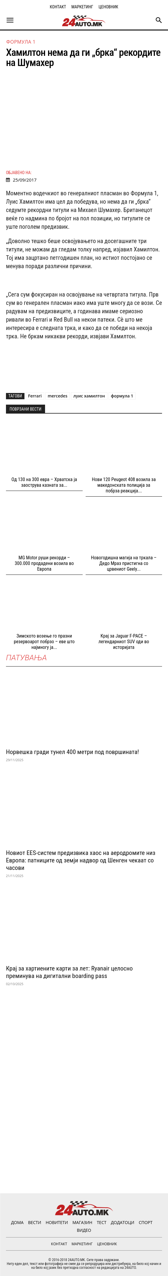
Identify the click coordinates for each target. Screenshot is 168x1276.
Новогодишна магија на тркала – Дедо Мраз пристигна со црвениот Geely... (124, 563)
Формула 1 (21, 41)
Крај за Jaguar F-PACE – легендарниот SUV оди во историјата (123, 641)
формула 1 (122, 396)
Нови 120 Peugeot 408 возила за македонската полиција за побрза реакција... (124, 485)
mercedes (57, 396)
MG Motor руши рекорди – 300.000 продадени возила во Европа (44, 563)
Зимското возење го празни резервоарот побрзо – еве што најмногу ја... (44, 641)
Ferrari (35, 396)
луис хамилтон (89, 396)
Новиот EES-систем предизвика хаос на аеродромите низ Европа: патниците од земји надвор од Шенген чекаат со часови (80, 860)
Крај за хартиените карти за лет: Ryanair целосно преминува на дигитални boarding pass (69, 972)
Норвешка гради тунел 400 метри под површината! (72, 752)
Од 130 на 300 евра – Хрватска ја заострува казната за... (44, 482)
